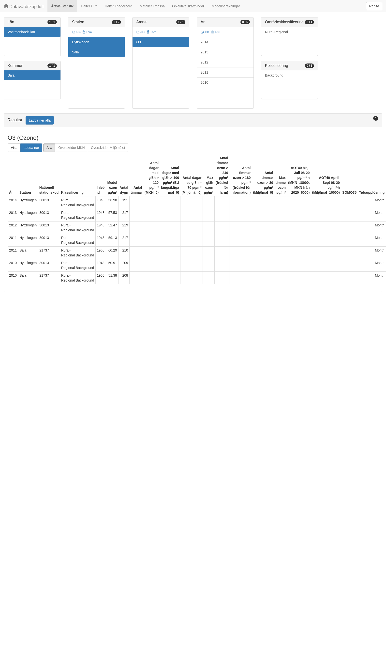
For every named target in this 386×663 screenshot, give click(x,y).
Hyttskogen (80, 42)
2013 (204, 52)
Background (274, 75)
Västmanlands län (21, 32)
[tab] (193, 120)
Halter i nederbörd (118, 6)
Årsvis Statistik (62, 6)
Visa (14, 148)
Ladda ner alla (40, 120)
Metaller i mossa (152, 6)
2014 (204, 42)
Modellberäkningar (226, 6)
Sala (11, 75)
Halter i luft (89, 6)
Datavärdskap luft (24, 6)
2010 (204, 82)
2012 (204, 62)
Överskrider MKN (71, 148)
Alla (205, 32)
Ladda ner (31, 148)
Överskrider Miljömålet (108, 148)
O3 (138, 42)
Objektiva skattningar (188, 6)
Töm (87, 32)
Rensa (374, 6)
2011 (204, 72)
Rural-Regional (276, 32)
